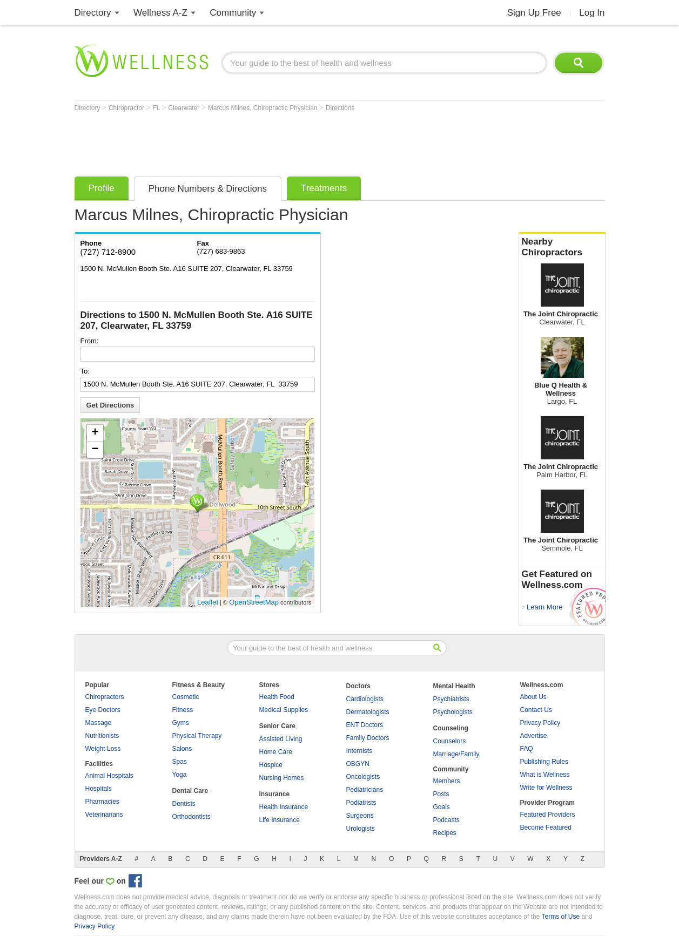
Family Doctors (367, 738)
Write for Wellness (546, 787)
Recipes (444, 833)
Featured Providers (547, 814)
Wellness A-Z (160, 13)
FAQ (526, 748)
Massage (98, 723)
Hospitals (98, 788)
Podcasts (446, 820)
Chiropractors (104, 697)
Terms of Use (560, 916)
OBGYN (357, 764)
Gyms (180, 723)
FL (157, 108)
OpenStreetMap (254, 602)
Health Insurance (283, 807)
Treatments (324, 188)
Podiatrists (361, 802)
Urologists (360, 828)
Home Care (275, 752)
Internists (359, 751)
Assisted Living (280, 739)
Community (233, 13)
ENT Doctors (364, 725)
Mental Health (454, 686)
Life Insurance (279, 820)
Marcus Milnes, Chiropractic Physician (263, 108)
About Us (533, 697)
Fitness (182, 710)
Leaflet (207, 602)
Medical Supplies (283, 710)
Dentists (184, 804)
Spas (179, 761)
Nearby (562, 247)
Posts (441, 794)
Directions (340, 108)
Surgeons (360, 815)
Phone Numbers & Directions (208, 189)
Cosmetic (185, 697)
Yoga (179, 774)
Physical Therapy (197, 736)
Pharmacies (102, 801)
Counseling (450, 728)
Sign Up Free (534, 13)
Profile (102, 188)
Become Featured (546, 827)
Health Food (276, 697)
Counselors (449, 741)
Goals (441, 807)
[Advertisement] (271, 141)
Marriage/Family (456, 754)
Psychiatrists (451, 699)
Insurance (274, 794)
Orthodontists (191, 816)
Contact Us (536, 710)
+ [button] (94, 433)
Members (446, 781)
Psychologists (453, 712)
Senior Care (277, 726)
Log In (591, 13)
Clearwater (184, 108)
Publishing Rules (544, 761)
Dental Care (190, 791)
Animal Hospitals (109, 775)
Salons (182, 748)
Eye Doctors (102, 710)
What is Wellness (545, 774)
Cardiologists (365, 699)
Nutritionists (102, 736)
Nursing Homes (281, 778)
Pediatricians (365, 789)
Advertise (533, 736)
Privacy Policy (540, 723)
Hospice (271, 765)
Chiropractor (127, 108)
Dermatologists (367, 712)
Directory (93, 13)
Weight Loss (103, 748)
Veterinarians (104, 814)
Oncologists (363, 777)
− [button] (94, 450)
